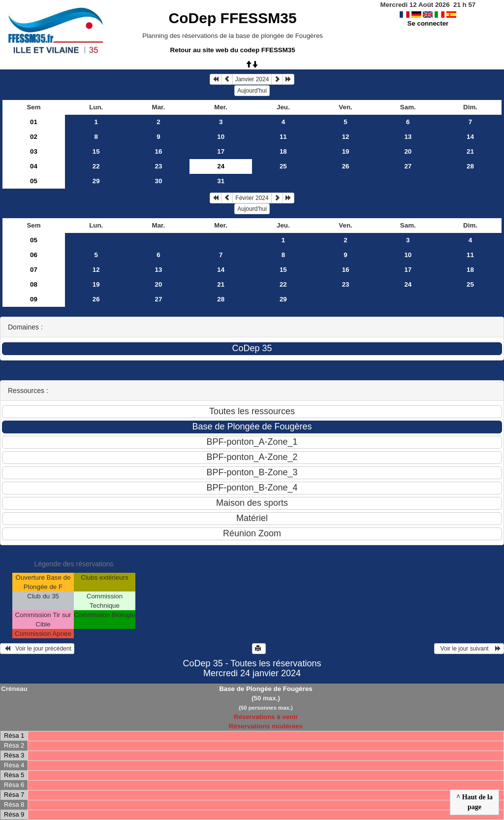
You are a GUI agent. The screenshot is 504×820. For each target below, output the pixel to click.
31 (220, 181)
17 (220, 151)
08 (33, 284)
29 (96, 181)
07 (33, 269)
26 (345, 166)
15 (96, 151)
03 (33, 151)
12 (345, 136)
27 (407, 166)
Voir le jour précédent (37, 648)
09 (33, 299)
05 (33, 181)
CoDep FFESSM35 (233, 18)
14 (470, 136)
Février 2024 (251, 198)
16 (158, 151)
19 (345, 151)
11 (283, 136)
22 (96, 166)
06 (33, 255)
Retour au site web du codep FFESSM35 (232, 50)
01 (33, 122)
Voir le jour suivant (469, 648)
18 (283, 151)
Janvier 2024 (252, 79)
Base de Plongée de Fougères (266, 688)
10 (220, 136)
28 (470, 166)
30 (158, 181)
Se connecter (428, 23)
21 (470, 151)
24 (407, 284)
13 (407, 136)
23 (158, 166)
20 (407, 151)
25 (283, 166)
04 (33, 166)
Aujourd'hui (252, 90)
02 (33, 136)
